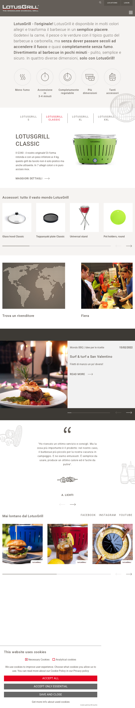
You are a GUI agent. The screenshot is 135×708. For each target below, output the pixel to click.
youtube (126, 518)
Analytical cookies (66, 659)
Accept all (50, 678)
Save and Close (50, 694)
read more (78, 377)
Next (129, 249)
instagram (107, 518)
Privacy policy (81, 670)
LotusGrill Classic (54, 121)
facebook (88, 518)
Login (126, 3)
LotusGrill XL (81, 121)
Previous (118, 249)
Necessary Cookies (39, 659)
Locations (112, 3)
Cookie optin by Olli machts (88, 705)
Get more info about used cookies (51, 701)
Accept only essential (51, 686)
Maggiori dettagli (29, 181)
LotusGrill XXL (108, 121)
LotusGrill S (26, 121)
